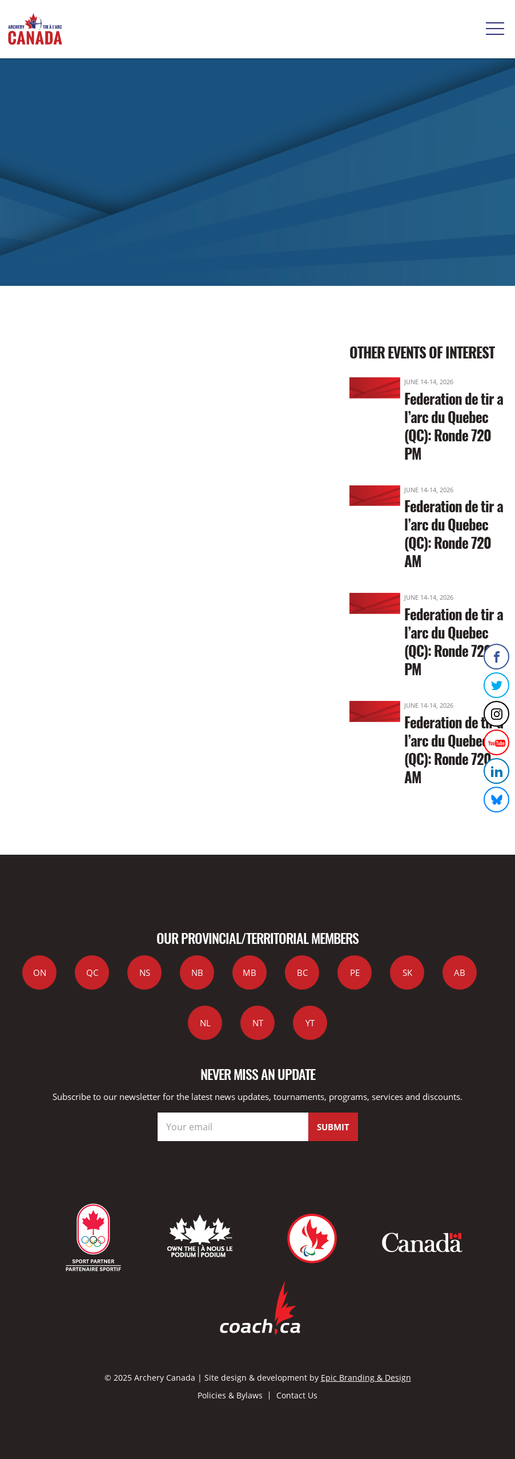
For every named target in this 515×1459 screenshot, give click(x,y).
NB (197, 972)
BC (302, 972)
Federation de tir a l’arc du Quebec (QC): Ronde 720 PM (453, 426)
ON (39, 972)
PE (355, 972)
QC (92, 972)
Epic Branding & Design (366, 1377)
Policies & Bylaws (230, 1395)
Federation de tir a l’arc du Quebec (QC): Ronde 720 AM (453, 533)
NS (144, 972)
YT (310, 1023)
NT (257, 1023)
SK (407, 972)
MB (249, 972)
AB (459, 972)
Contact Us (296, 1395)
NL (205, 1023)
